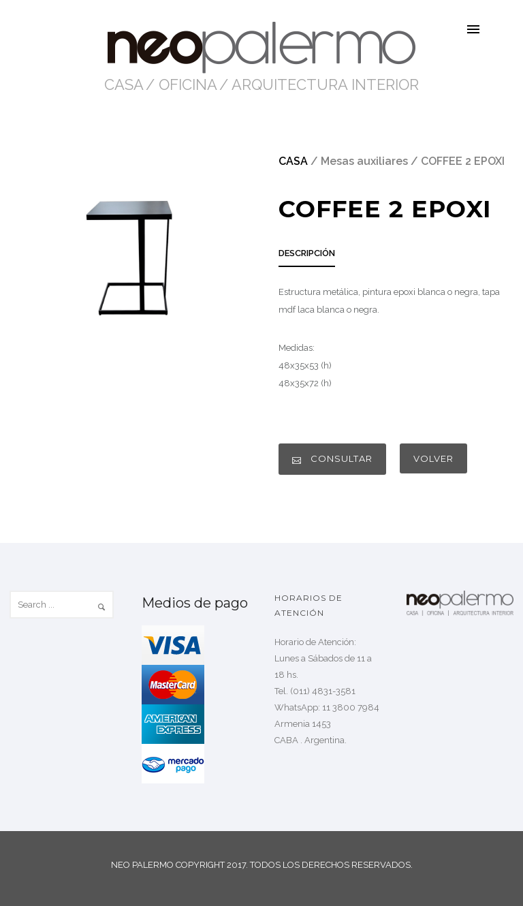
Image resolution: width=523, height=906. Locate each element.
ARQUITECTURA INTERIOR (325, 84)
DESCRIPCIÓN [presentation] (307, 253)
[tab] (307, 257)
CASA (124, 84)
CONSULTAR (332, 459)
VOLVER (433, 458)
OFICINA (188, 84)
